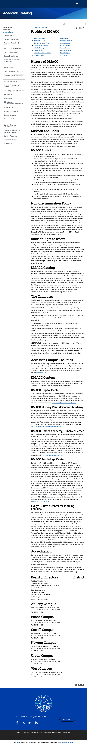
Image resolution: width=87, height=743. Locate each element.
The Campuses (38, 50)
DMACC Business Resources (10, 126)
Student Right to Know (41, 45)
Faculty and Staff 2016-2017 (14, 75)
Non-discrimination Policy (42, 43)
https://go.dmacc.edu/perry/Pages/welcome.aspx (46, 426)
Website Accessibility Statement (52, 732)
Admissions (8, 94)
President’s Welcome (11, 39)
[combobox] (68, 24)
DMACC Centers (39, 55)
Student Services (10, 115)
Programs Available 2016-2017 (13, 44)
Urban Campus (65, 53)
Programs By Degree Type (13, 48)
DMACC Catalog (39, 48)
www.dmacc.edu (41, 373)
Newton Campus (65, 50)
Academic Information (11, 111)
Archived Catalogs (10, 140)
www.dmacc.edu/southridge (40, 501)
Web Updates (66, 732)
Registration (8, 98)
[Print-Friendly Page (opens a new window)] (81, 28)
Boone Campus (65, 45)
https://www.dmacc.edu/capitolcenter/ (64, 403)
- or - (31, 717)
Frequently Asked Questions (14, 91)
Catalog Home (9, 35)
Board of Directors (66, 40)
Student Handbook (10, 81)
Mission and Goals (39, 40)
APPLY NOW (67, 719)
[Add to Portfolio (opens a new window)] (76, 28)
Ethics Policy (26, 732)
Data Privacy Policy (36, 732)
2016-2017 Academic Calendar (11, 86)
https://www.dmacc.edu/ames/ (54, 455)
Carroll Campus (65, 48)
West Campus (64, 55)
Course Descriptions (11, 56)
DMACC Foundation (11, 136)
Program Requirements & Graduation (13, 60)
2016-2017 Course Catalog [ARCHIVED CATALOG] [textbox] (63, 24)
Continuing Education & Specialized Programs (12, 131)
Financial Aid (8, 107)
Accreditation (64, 38)
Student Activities (10, 119)
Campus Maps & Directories (13, 71)
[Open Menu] (77, 3)
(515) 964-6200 (22, 717)
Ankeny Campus (65, 43)
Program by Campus (11, 52)
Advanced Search (8, 32)
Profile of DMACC (10, 67)
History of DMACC (39, 38)
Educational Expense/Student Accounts (13, 103)
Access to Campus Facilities (42, 53)
